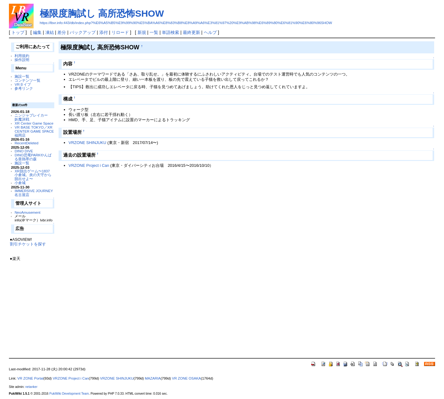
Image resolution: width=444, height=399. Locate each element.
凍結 (49, 32)
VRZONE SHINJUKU (87, 142)
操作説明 (21, 60)
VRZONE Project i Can (88, 165)
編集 (37, 32)
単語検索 (170, 32)
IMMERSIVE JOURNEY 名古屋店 (33, 193)
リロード (120, 32)
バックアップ (83, 32)
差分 (61, 32)
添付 (103, 32)
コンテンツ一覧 (27, 80)
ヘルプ (210, 32)
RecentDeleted (26, 143)
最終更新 (191, 32)
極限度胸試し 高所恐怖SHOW (102, 13)
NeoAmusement (27, 212)
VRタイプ (22, 84)
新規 (142, 32)
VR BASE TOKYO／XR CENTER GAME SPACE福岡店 (34, 131)
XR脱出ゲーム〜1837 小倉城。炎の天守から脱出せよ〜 (32, 175)
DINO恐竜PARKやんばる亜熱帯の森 (32, 157)
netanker (31, 387)
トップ (17, 32)
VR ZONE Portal (30, 378)
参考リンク (23, 88)
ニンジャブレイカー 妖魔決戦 (32, 117)
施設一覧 (21, 76)
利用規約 (21, 56)
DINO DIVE (23, 151)
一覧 (154, 32)
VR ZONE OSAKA (186, 378)
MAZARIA (153, 378)
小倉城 (20, 183)
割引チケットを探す (28, 244)
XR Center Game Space (33, 123)
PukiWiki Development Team (69, 393)
